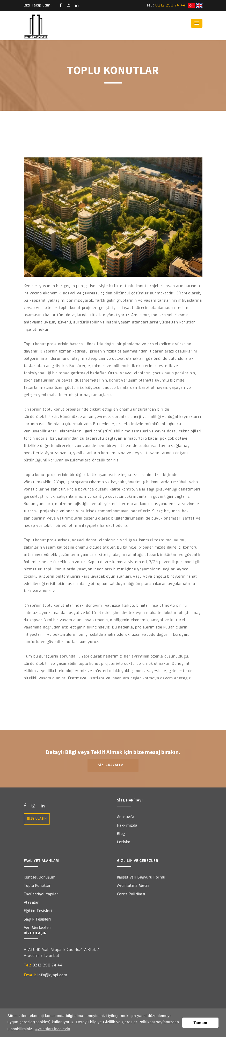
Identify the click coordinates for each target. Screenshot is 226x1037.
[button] (196, 23)
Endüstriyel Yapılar (41, 894)
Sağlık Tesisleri (37, 919)
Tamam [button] (200, 1023)
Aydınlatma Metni (133, 885)
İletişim (123, 842)
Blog (121, 833)
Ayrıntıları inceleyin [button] (52, 1029)
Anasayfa (125, 816)
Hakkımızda (127, 825)
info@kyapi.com (45, 975)
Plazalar (31, 902)
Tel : (166, 5)
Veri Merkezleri (38, 927)
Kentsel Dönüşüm (40, 877)
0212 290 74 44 (43, 965)
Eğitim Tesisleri (38, 910)
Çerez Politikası (131, 894)
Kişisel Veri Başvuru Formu (141, 877)
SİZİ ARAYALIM (113, 765)
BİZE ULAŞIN (37, 819)
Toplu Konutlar (37, 885)
